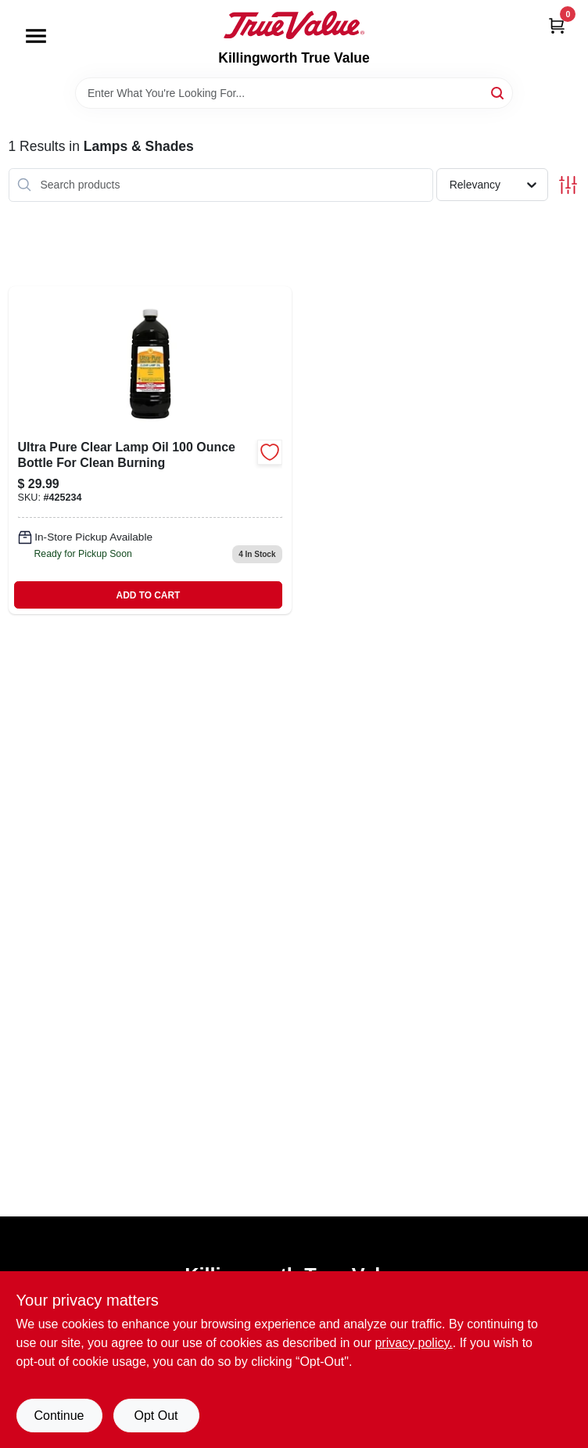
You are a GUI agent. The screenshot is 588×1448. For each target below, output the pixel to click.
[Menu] (36, 36)
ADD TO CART (149, 595)
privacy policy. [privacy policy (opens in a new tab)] (413, 1342)
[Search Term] (294, 93)
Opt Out (155, 1415)
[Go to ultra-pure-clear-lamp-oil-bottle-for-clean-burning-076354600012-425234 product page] (150, 450)
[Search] (498, 92)
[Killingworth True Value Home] (294, 25)
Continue (59, 1415)
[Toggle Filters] (568, 185)
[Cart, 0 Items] (557, 25)
